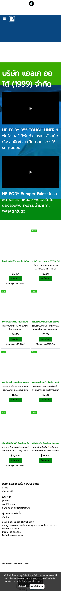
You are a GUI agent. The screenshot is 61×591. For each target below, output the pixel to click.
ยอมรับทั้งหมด (37, 586)
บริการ (5, 487)
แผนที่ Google (9, 504)
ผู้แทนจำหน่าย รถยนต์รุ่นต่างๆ (16, 507)
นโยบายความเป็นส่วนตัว (17, 581)
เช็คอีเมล (6, 517)
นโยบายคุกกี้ (37, 581)
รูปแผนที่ (6, 500)
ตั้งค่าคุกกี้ (22, 586)
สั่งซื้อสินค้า (15, 278)
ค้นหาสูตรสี (7, 491)
